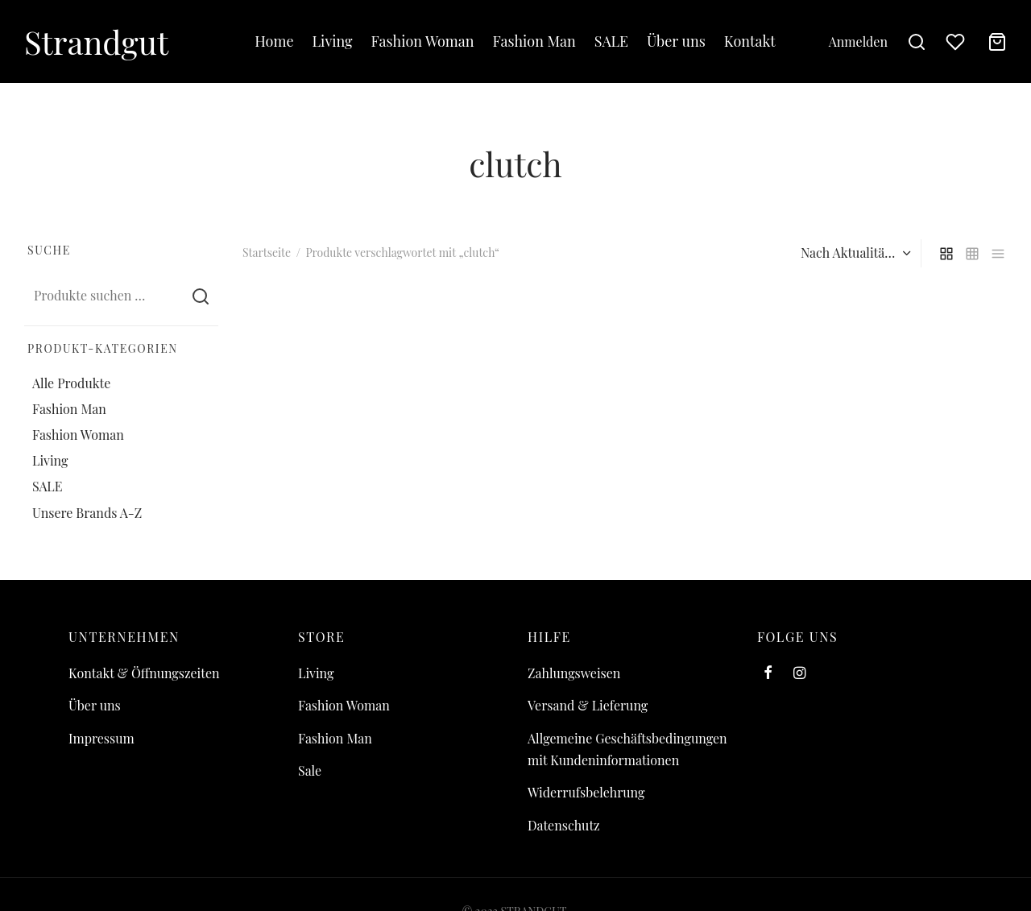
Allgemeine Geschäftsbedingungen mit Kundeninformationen (627, 749)
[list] (998, 253)
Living (333, 41)
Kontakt (750, 41)
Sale (309, 770)
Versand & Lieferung (588, 705)
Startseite (266, 252)
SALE (611, 41)
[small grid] (972, 253)
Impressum (101, 738)
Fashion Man (534, 41)
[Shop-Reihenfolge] (854, 253)
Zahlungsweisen (574, 673)
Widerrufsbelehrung (586, 792)
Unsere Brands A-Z (87, 512)
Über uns (676, 41)
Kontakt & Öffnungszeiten (144, 673)
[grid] (946, 253)
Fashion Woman (422, 41)
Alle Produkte (71, 383)
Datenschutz (564, 825)
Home (274, 41)
